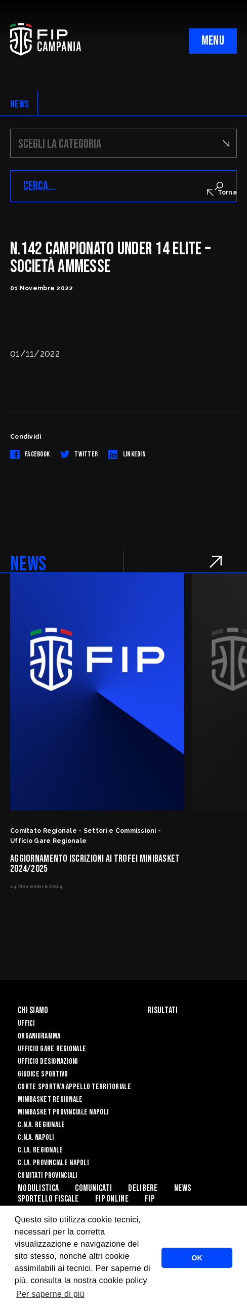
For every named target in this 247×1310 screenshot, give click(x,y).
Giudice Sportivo (43, 1074)
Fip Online (112, 1198)
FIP (149, 1198)
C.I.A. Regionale (40, 1150)
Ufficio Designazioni (48, 1061)
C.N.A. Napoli (36, 1137)
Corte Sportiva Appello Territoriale (74, 1087)
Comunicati (93, 1188)
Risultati (162, 1010)
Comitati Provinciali (47, 1175)
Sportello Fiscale (48, 1198)
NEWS (19, 104)
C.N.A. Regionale (41, 1125)
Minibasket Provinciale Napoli (63, 1112)
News (182, 1188)
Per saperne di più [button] (50, 1294)
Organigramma (39, 1036)
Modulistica (38, 1188)
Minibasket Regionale (50, 1099)
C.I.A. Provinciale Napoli (53, 1163)
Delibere (142, 1188)
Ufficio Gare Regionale (52, 1049)
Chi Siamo (33, 1010)
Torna (222, 192)
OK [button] (196, 1258)
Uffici (26, 1023)
